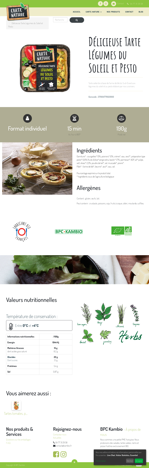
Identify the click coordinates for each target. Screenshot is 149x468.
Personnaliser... (101, 461)
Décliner (130, 461)
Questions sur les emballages (18, 439)
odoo (139, 465)
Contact (117, 3)
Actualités (57, 437)
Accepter (138, 461)
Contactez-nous (59, 434)
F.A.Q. (8, 442)
